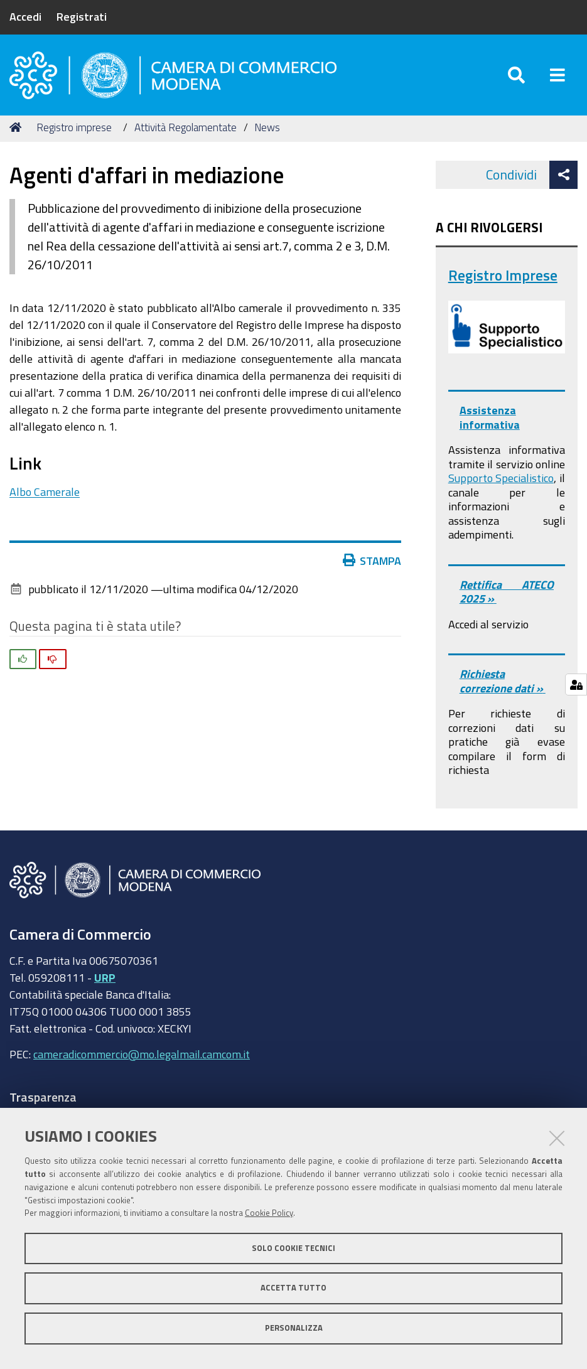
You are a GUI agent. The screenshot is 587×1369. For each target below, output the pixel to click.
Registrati (82, 16)
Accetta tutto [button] (293, 1288)
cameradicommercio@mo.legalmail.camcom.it (141, 1054)
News (267, 127)
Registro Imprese (502, 275)
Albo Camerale (44, 491)
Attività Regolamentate (185, 127)
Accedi (25, 16)
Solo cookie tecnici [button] (293, 1248)
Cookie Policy (269, 1213)
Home (17, 127)
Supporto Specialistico (501, 477)
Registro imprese (74, 127)
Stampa (374, 560)
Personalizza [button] (294, 1328)
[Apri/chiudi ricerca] (516, 75)
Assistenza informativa (490, 417)
